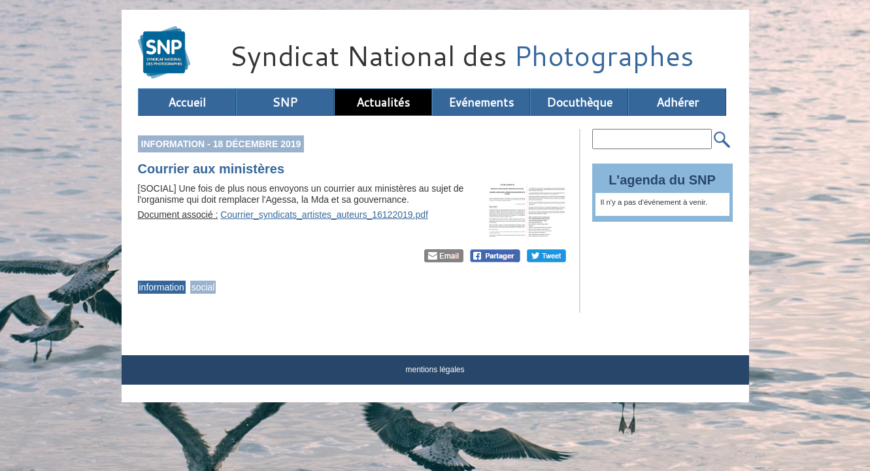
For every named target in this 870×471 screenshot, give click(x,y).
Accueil (187, 102)
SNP (284, 102)
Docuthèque (579, 102)
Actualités (383, 102)
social (203, 287)
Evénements (481, 102)
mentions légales (434, 369)
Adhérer (677, 102)
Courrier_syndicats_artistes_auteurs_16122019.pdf (324, 214)
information (161, 287)
